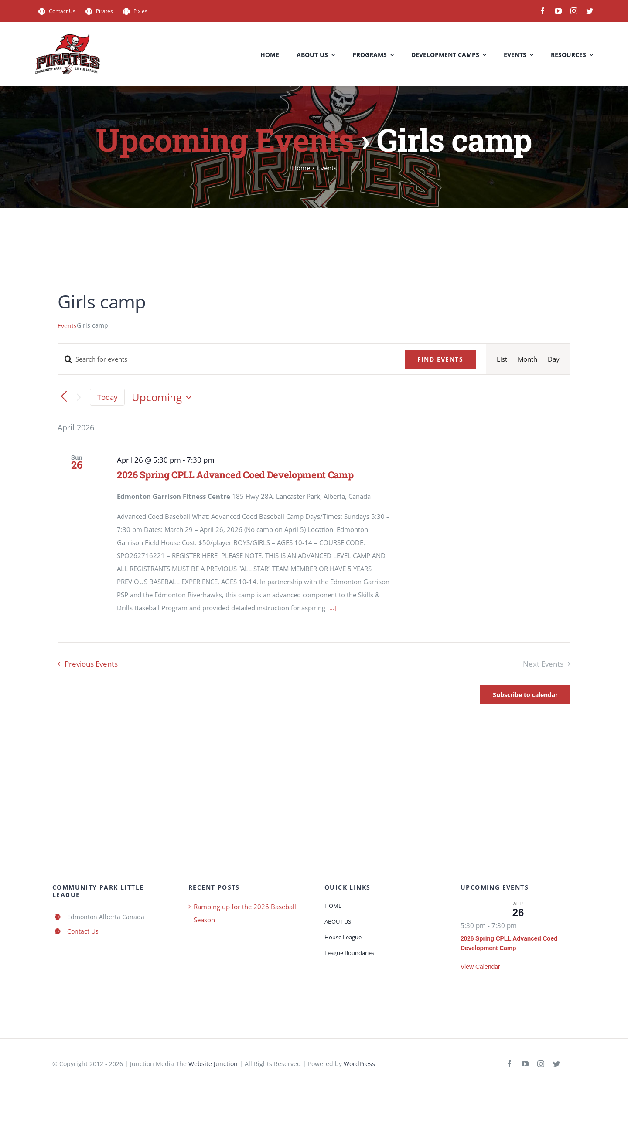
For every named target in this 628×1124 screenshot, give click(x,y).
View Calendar (480, 966)
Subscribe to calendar (525, 695)
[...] (332, 607)
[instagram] (573, 10)
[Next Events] (79, 397)
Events (67, 326)
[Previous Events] (64, 397)
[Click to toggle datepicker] (164, 397)
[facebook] (542, 10)
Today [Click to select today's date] (107, 397)
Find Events (440, 359)
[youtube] (558, 10)
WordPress (359, 1064)
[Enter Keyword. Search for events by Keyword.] (226, 359)
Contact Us (83, 931)
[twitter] (589, 10)
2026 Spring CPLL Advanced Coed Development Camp (235, 474)
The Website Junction (207, 1064)
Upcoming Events (225, 139)
